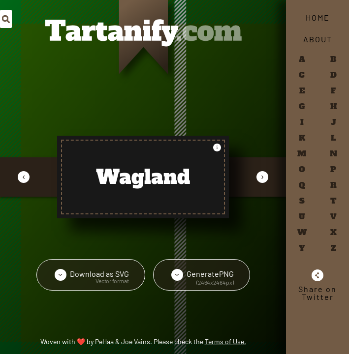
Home (318, 17)
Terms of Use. (225, 341)
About (317, 39)
